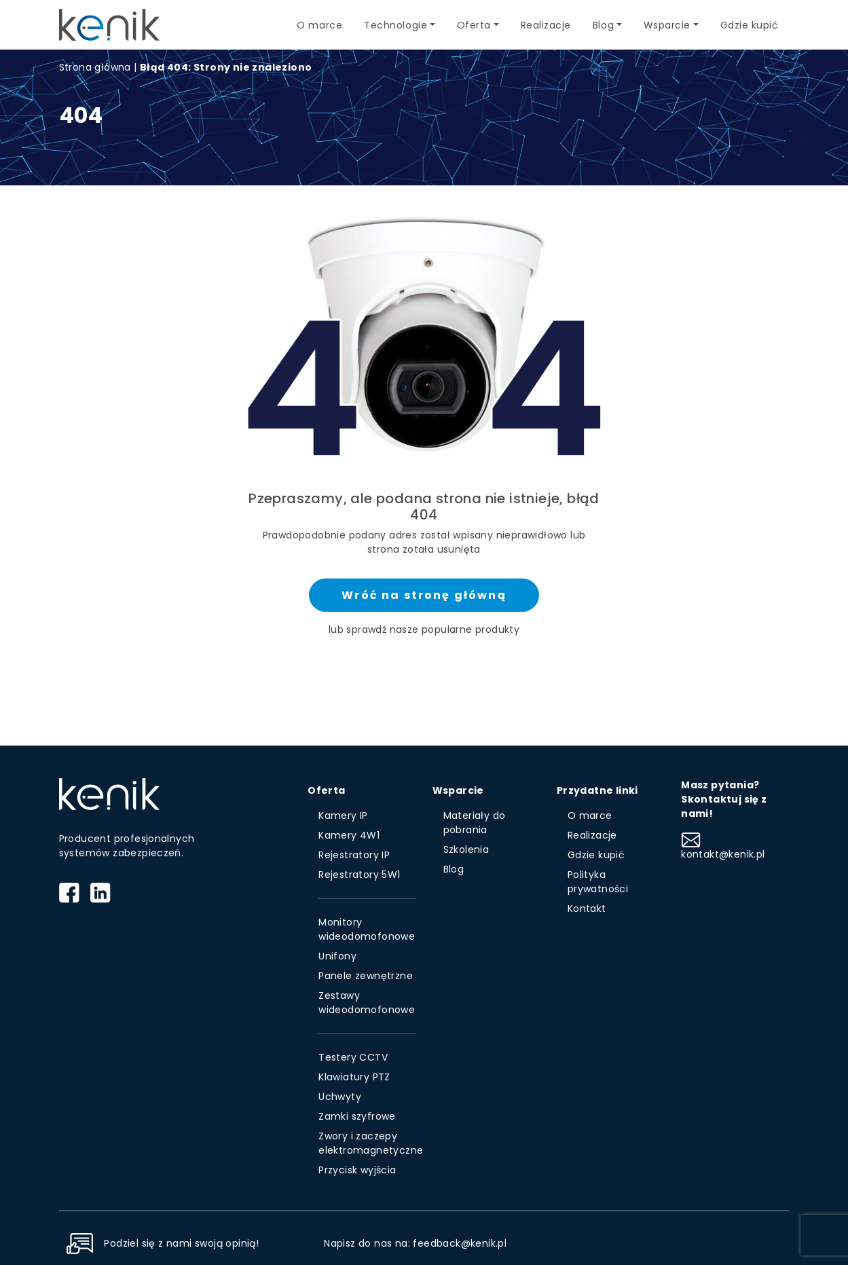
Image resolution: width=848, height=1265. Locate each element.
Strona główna (95, 67)
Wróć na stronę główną (424, 595)
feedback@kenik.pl (459, 1243)
